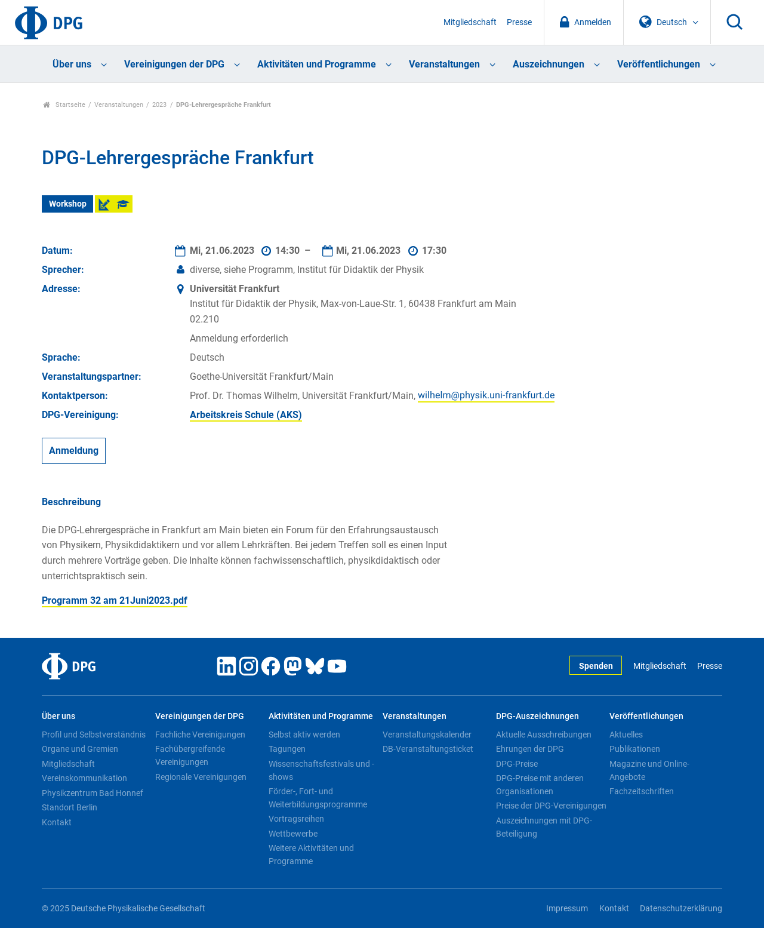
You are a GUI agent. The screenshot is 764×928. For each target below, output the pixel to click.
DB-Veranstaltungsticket (428, 749)
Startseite (64, 105)
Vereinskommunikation (84, 778)
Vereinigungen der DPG (174, 64)
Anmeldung (73, 450)
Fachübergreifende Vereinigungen (190, 755)
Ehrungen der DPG (530, 749)
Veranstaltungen (444, 64)
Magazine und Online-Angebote (649, 770)
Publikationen (634, 749)
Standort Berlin (69, 807)
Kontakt (57, 822)
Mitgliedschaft (470, 22)
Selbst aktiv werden (304, 734)
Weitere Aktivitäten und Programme (311, 854)
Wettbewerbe (293, 833)
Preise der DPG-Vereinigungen (551, 805)
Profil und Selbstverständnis (94, 734)
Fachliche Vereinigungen (200, 734)
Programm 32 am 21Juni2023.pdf (114, 600)
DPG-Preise (517, 764)
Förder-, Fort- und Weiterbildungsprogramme (318, 797)
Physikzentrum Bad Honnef (92, 793)
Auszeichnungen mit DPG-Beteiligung (544, 827)
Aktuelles (626, 734)
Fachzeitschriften (641, 791)
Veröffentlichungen (658, 64)
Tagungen (287, 749)
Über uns (72, 64)
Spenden (596, 666)
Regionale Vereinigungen (201, 777)
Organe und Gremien (80, 749)
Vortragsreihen (296, 818)
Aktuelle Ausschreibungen (544, 734)
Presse (519, 22)
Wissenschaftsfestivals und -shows (321, 770)
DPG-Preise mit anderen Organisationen (540, 784)
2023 (159, 105)
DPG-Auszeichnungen (537, 716)
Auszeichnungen (548, 64)
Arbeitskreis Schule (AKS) (246, 414)
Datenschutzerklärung (681, 909)
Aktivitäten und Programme (316, 64)
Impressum (567, 909)
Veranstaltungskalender (427, 734)
